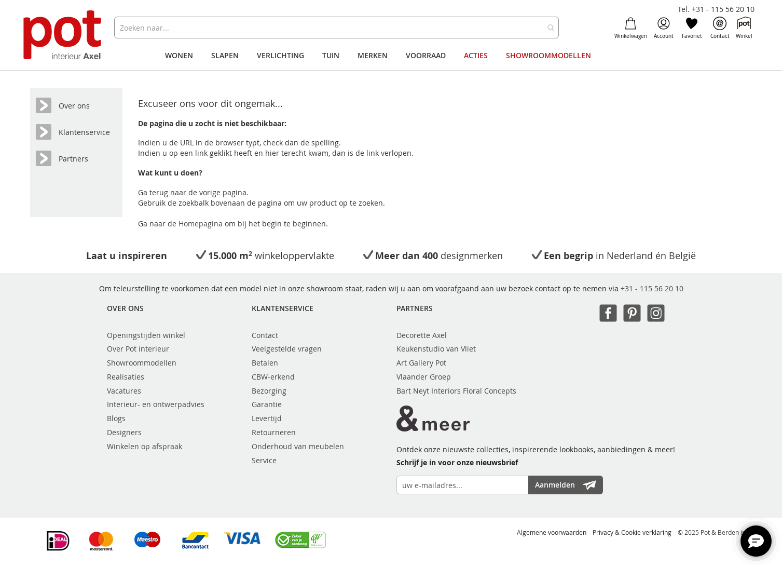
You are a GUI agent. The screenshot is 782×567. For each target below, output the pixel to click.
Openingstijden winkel (146, 335)
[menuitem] (179, 55)
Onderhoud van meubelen (298, 446)
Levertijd (267, 418)
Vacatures (124, 391)
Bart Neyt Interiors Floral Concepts (456, 391)
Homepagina (202, 223)
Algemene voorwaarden (551, 532)
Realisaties (125, 377)
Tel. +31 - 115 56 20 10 (716, 9)
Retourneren (274, 432)
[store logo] (63, 36)
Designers (124, 432)
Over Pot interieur (138, 349)
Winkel (744, 28)
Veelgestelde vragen (287, 349)
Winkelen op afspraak (144, 446)
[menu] (390, 55)
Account (664, 28)
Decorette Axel (421, 335)
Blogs (116, 418)
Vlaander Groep (423, 377)
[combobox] (336, 27)
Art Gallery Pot (421, 363)
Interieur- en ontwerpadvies (155, 404)
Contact (720, 28)
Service (264, 460)
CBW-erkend (273, 377)
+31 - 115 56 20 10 (652, 288)
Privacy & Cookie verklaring (632, 532)
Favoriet (692, 28)
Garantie (267, 404)
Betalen (265, 363)
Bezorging (269, 391)
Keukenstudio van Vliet (436, 349)
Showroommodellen (141, 363)
